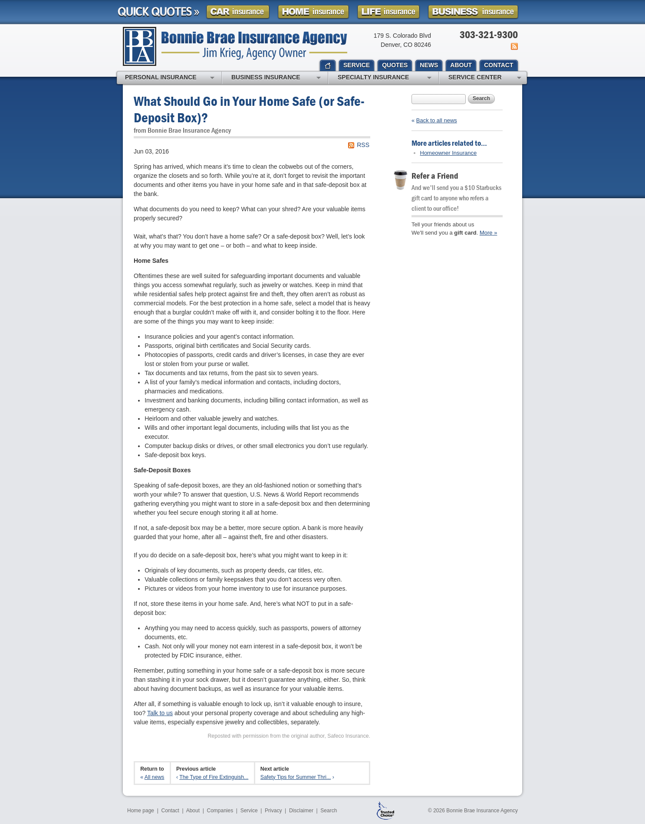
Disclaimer (301, 811)
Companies (220, 811)
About (193, 811)
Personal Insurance (169, 78)
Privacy (273, 811)
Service (249, 811)
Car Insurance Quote (238, 12)
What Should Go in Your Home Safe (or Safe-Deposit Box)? (249, 109)
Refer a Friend (434, 175)
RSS (363, 144)
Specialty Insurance (384, 78)
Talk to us (160, 713)
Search (481, 98)
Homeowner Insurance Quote (313, 12)
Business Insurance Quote (473, 12)
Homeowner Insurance (448, 153)
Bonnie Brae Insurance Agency (235, 46)
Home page (140, 811)
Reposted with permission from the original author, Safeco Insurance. (288, 736)
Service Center (484, 78)
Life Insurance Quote (388, 12)
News (514, 46)
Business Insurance (276, 78)
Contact (170, 811)
